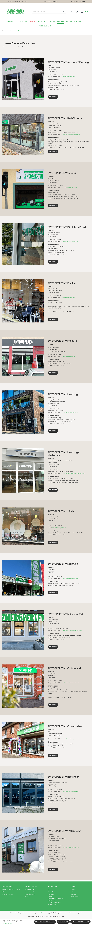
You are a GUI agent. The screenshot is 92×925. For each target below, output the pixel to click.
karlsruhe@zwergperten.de (70, 578)
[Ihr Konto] (77, 11)
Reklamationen (75, 892)
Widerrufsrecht (52, 904)
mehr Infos (53, 542)
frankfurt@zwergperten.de (70, 297)
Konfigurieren (63, 921)
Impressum (51, 894)
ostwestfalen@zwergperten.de (71, 739)
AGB (49, 889)
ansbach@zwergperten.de (70, 76)
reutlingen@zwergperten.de (71, 791)
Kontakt (73, 889)
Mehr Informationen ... (8, 923)
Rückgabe (73, 894)
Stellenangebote (29, 889)
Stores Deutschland (30, 892)
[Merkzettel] (72, 11)
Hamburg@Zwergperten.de (70, 412)
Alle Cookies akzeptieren (80, 921)
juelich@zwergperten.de (59, 527)
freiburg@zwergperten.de (70, 356)
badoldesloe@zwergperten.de (71, 134)
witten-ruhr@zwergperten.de (71, 847)
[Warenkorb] (85, 11)
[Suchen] (63, 11)
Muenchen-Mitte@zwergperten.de (72, 630)
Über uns (27, 896)
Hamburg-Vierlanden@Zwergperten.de (74, 473)
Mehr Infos (53, 97)
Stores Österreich (30, 894)
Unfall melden (75, 896)
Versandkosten (41, 913)
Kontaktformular (7, 895)
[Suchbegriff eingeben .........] (47, 11)
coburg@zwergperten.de (70, 187)
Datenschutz (51, 892)
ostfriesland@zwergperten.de (71, 682)
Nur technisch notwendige (45, 921)
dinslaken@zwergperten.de (70, 241)
